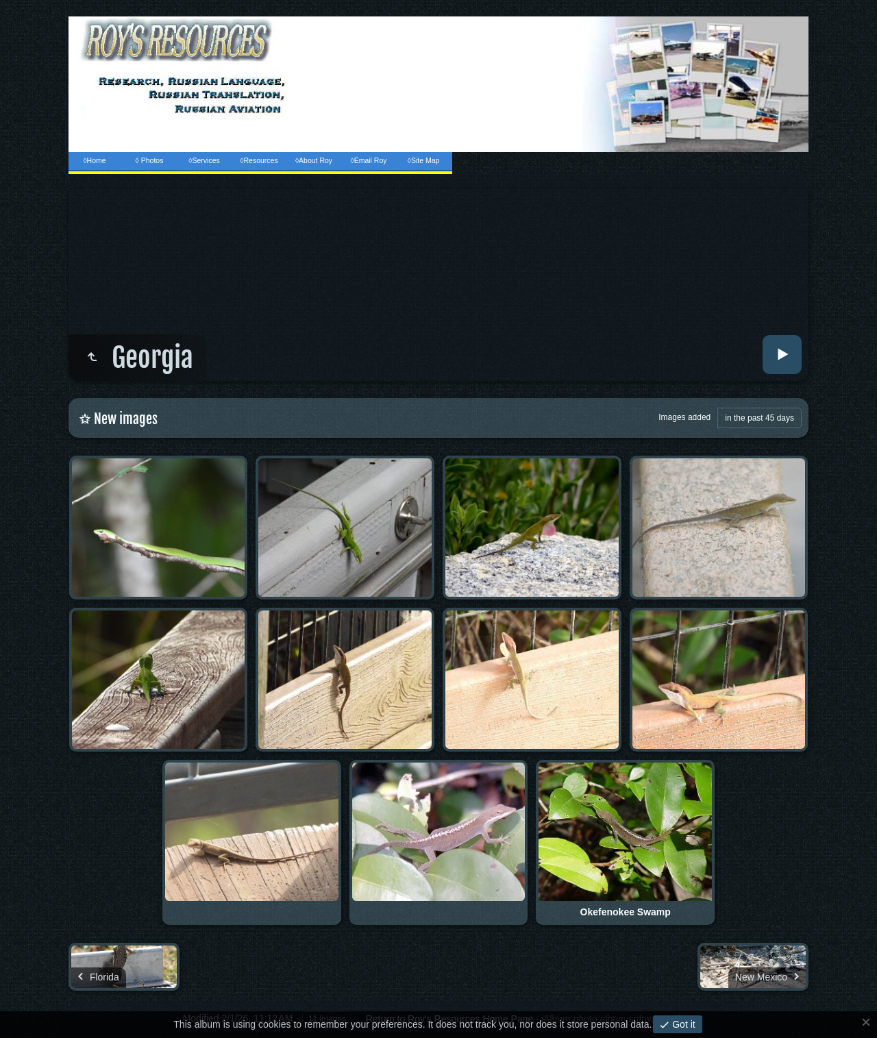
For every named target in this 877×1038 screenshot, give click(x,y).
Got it (682, 1024)
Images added (684, 417)
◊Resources (258, 160)
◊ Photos (150, 160)
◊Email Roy (368, 160)
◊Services (203, 160)
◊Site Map (424, 160)
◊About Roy (313, 160)
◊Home (94, 160)
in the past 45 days (759, 418)
